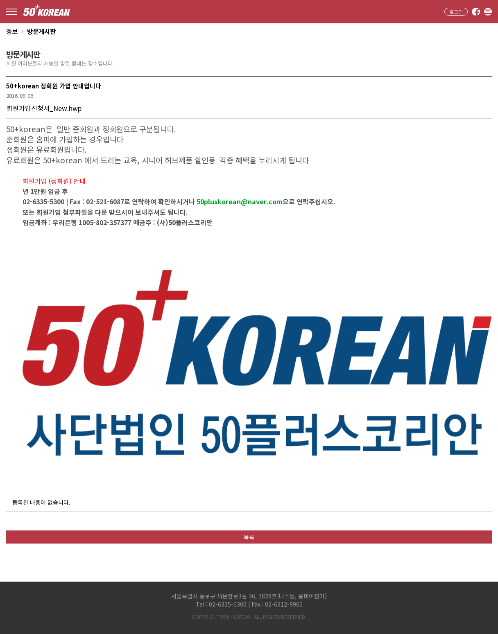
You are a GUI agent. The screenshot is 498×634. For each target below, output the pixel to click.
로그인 (456, 12)
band (488, 12)
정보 (12, 31)
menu (11, 12)
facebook (476, 12)
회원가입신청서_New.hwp (44, 108)
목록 (249, 537)
